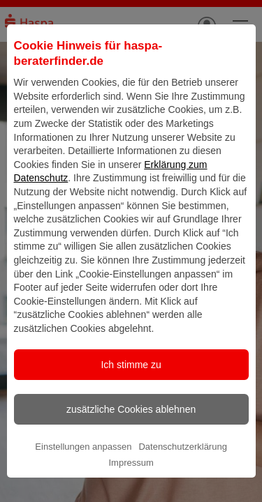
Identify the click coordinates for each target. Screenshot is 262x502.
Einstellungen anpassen (83, 474)
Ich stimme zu (131, 391)
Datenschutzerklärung (182, 474)
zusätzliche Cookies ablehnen (131, 436)
